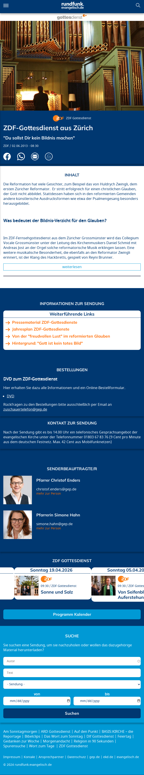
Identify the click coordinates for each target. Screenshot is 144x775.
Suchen (138, 5)
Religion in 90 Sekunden (94, 741)
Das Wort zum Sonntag (63, 736)
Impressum (11, 757)
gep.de (94, 757)
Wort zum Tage (42, 746)
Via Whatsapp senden (21, 156)
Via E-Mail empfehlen (35, 156)
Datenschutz (76, 757)
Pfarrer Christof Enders (58, 480)
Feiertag (124, 736)
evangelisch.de (128, 757)
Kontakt (29, 757)
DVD (10, 396)
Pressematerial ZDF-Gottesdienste (44, 322)
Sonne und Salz (57, 592)
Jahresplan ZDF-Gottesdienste (40, 329)
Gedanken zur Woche (21, 741)
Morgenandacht (56, 741)
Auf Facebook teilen (7, 156)
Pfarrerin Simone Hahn (58, 514)
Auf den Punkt (86, 731)
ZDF (6, 146)
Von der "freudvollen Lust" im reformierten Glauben (61, 336)
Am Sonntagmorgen (20, 731)
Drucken (49, 156)
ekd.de (108, 757)
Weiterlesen (72, 267)
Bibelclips (32, 736)
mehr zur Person (48, 493)
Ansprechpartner (51, 757)
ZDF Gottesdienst (78, 118)
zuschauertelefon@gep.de (25, 409)
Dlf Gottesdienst (100, 736)
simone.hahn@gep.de (54, 524)
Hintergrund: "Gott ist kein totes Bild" (47, 343)
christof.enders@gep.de (56, 489)
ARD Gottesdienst (55, 731)
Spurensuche (14, 746)
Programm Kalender (72, 614)
